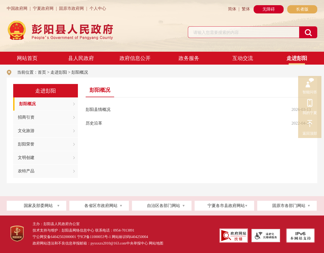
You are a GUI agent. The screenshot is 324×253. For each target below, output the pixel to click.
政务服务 (189, 58)
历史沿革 (94, 123)
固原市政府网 (71, 8)
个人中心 (98, 8)
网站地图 (156, 243)
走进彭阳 (296, 58)
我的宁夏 (309, 104)
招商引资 (26, 117)
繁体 (246, 9)
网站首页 (27, 58)
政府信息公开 (135, 58)
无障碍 (268, 9)
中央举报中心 (137, 243)
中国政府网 (17, 8)
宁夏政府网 (43, 8)
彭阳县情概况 (98, 109)
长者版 (302, 9)
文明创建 (26, 157)
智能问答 (309, 83)
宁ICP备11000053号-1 (94, 237)
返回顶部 (309, 124)
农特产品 (26, 171)
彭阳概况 (79, 72)
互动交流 (242, 58)
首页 (42, 72)
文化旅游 (26, 130)
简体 (232, 9)
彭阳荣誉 (26, 144)
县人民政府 (81, 58)
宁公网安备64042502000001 (54, 237)
